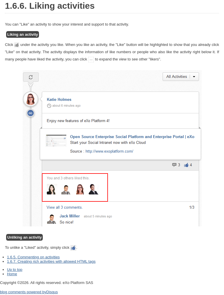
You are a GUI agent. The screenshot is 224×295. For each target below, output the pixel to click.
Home (12, 274)
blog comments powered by (29, 292)
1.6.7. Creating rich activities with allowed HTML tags (51, 261)
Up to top (14, 269)
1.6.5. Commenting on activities (33, 257)
